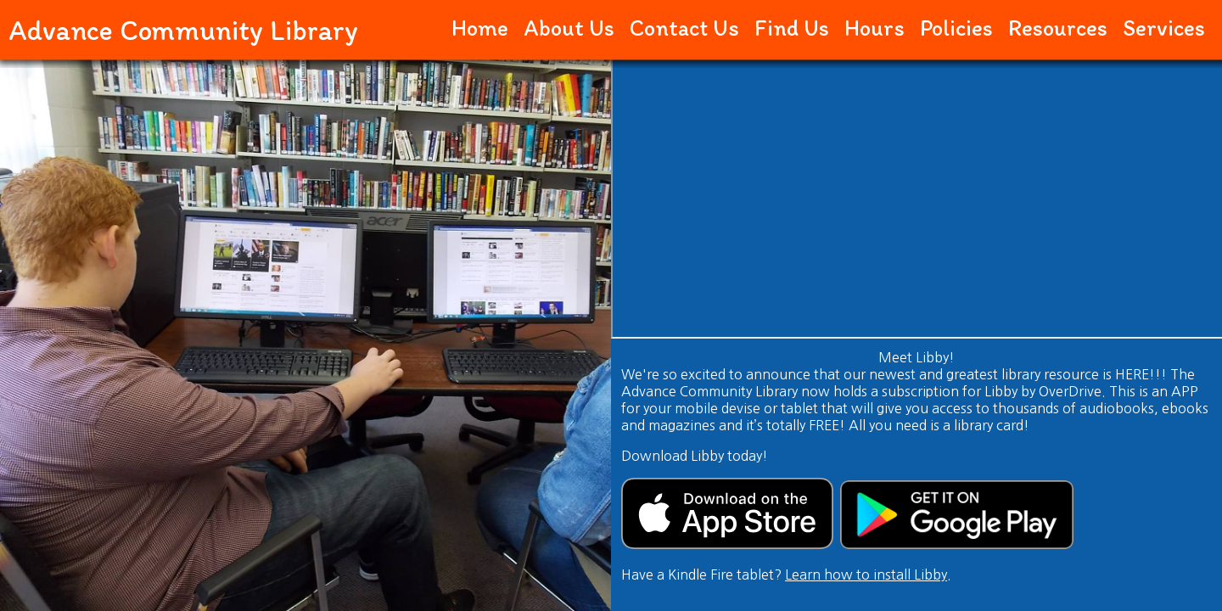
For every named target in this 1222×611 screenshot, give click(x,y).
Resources (1057, 28)
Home (479, 28)
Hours (874, 28)
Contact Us (684, 28)
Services (1164, 28)
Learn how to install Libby (866, 574)
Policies (956, 28)
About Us (569, 28)
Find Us (791, 28)
